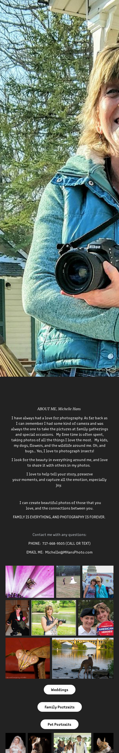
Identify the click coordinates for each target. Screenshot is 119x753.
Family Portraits (60, 707)
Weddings (59, 689)
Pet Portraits (59, 724)
